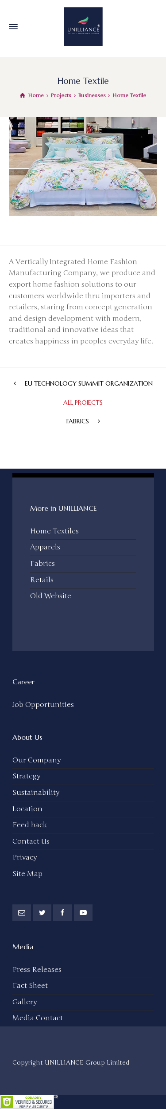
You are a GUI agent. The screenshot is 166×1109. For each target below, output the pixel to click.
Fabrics (77, 421)
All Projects (83, 403)
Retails (42, 580)
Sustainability (35, 792)
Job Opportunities (43, 704)
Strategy (26, 776)
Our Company (36, 760)
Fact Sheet (30, 985)
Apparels (45, 547)
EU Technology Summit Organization (89, 383)
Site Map (27, 873)
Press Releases (37, 969)
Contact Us (31, 841)
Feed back (29, 825)
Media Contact (37, 1018)
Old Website (50, 596)
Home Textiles (54, 531)
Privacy (24, 857)
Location (27, 809)
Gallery (24, 1002)
